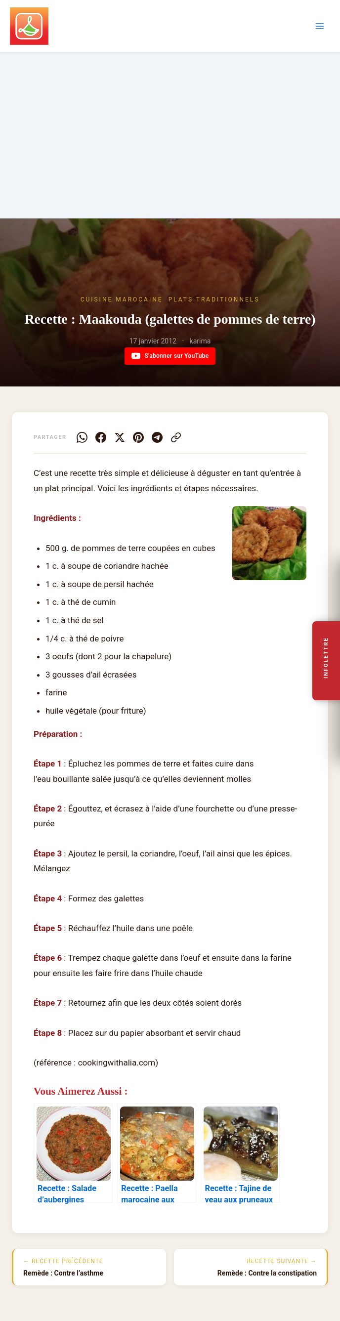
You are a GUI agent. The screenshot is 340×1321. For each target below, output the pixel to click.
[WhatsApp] (82, 437)
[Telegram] (157, 437)
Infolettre (326, 658)
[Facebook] (100, 437)
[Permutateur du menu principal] (319, 26)
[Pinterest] (138, 437)
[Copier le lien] (175, 437)
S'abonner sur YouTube (170, 355)
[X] (119, 437)
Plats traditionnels (214, 299)
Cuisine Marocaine (122, 299)
